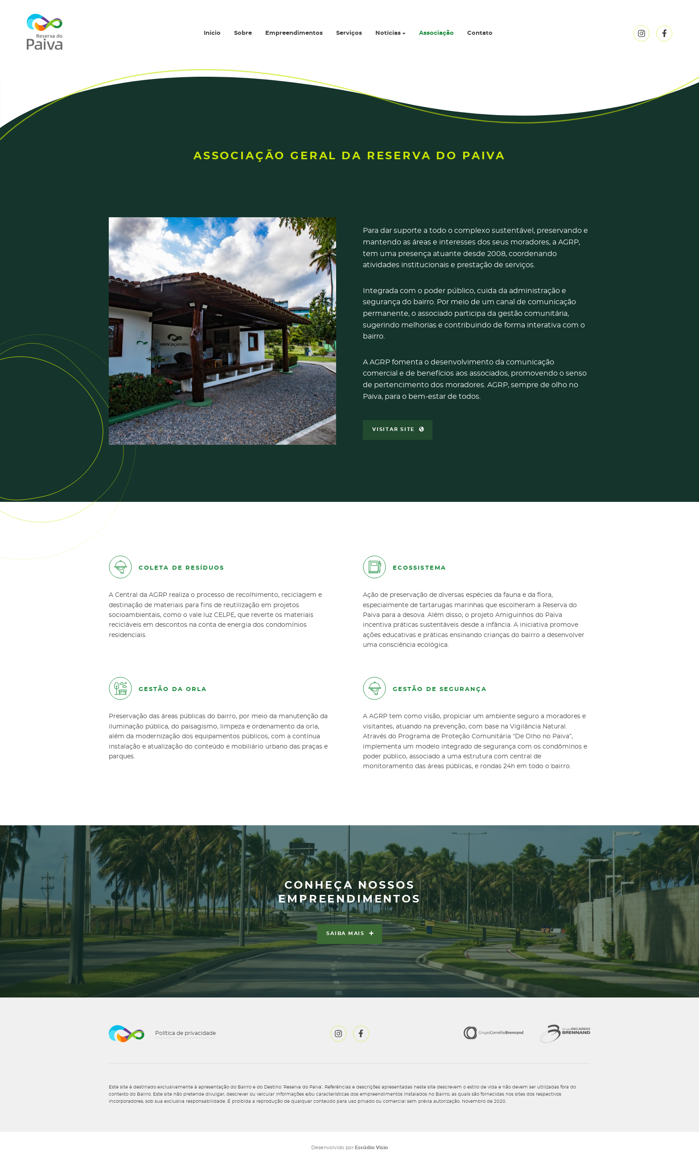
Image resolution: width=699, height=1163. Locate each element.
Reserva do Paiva (44, 32)
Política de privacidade (185, 1033)
